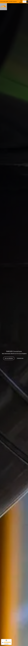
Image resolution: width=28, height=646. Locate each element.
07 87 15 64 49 (13, 1)
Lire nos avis (6, 643)
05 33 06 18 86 (4, 1)
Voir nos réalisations (9, 358)
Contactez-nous (20, 358)
